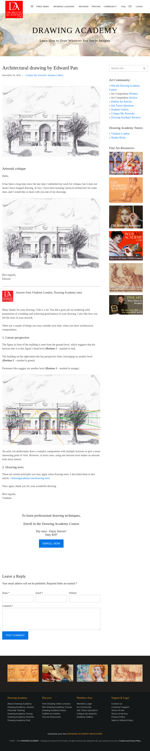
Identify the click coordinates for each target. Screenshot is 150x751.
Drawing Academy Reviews (126, 117)
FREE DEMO (42, 6)
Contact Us (116, 703)
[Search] (125, 68)
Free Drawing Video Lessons (56, 703)
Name (6, 593)
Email (39, 593)
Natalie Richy (118, 137)
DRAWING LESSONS (63, 6)
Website (73, 593)
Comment (7, 606)
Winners (133, 93)
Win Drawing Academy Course (57, 707)
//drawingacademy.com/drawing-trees (30, 478)
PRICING (96, 6)
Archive (133, 97)
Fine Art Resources (51, 717)
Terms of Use (117, 710)
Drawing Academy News (54, 710)
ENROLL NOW (51, 543)
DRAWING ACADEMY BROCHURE (84, 734)
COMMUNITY (110, 6)
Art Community (84, 707)
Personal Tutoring (16, 710)
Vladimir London (120, 133)
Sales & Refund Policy (122, 720)
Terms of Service (119, 713)
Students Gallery (55, 75)
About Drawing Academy (19, 703)
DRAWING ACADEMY (75, 30)
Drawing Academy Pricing (20, 713)
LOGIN (139, 6)
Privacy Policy (118, 717)
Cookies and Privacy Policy (129, 741)
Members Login (84, 703)
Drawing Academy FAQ (18, 720)
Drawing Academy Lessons (20, 707)
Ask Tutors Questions (122, 105)
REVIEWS (84, 6)
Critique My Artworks (35, 75)
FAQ (123, 6)
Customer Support (120, 707)
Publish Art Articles (121, 101)
